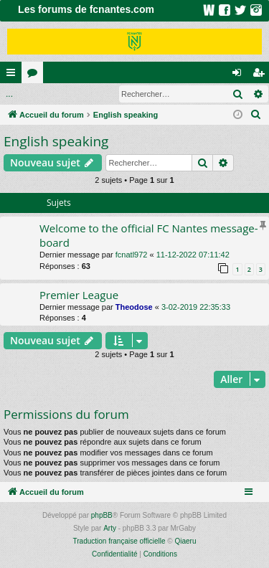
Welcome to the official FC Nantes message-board (148, 235)
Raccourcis (14, 75)
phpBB (102, 515)
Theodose (134, 307)
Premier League (78, 295)
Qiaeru (185, 541)
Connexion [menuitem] (239, 75)
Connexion (33, 94)
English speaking (56, 141)
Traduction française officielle (119, 541)
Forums (35, 75)
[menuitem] (256, 115)
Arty (109, 528)
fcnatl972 (131, 254)
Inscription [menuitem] (261, 75)
